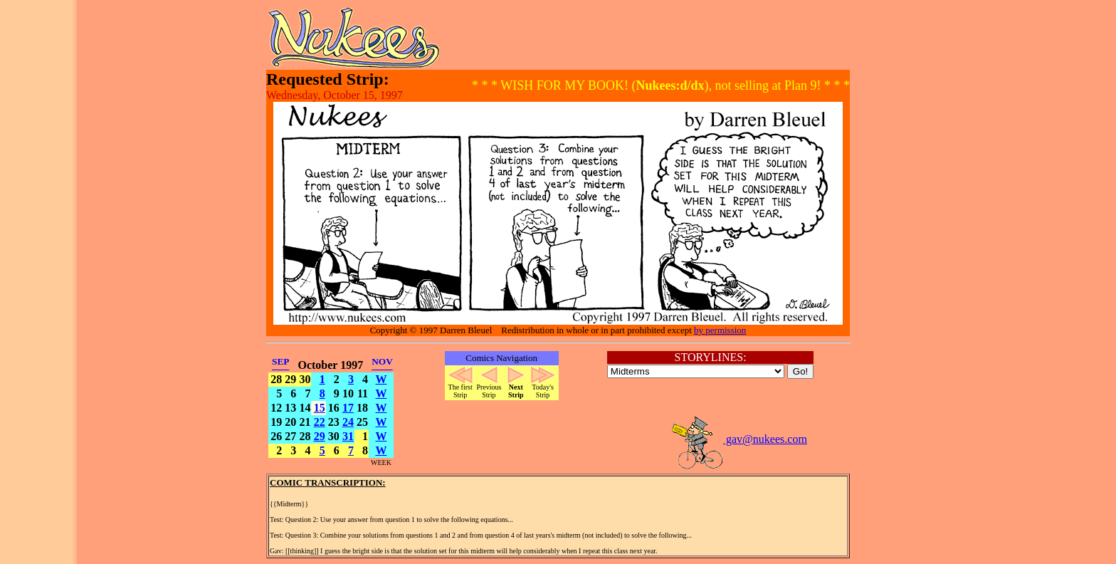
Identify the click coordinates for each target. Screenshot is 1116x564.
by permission (720, 330)
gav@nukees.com (738, 439)
